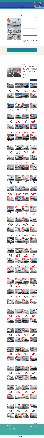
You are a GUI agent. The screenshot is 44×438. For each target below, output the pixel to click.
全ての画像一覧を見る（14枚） (14, 39)
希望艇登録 (14, 428)
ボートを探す (9, 428)
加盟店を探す (9, 430)
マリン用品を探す (9, 429)
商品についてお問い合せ (22, 48)
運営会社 (14, 430)
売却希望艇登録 (14, 429)
